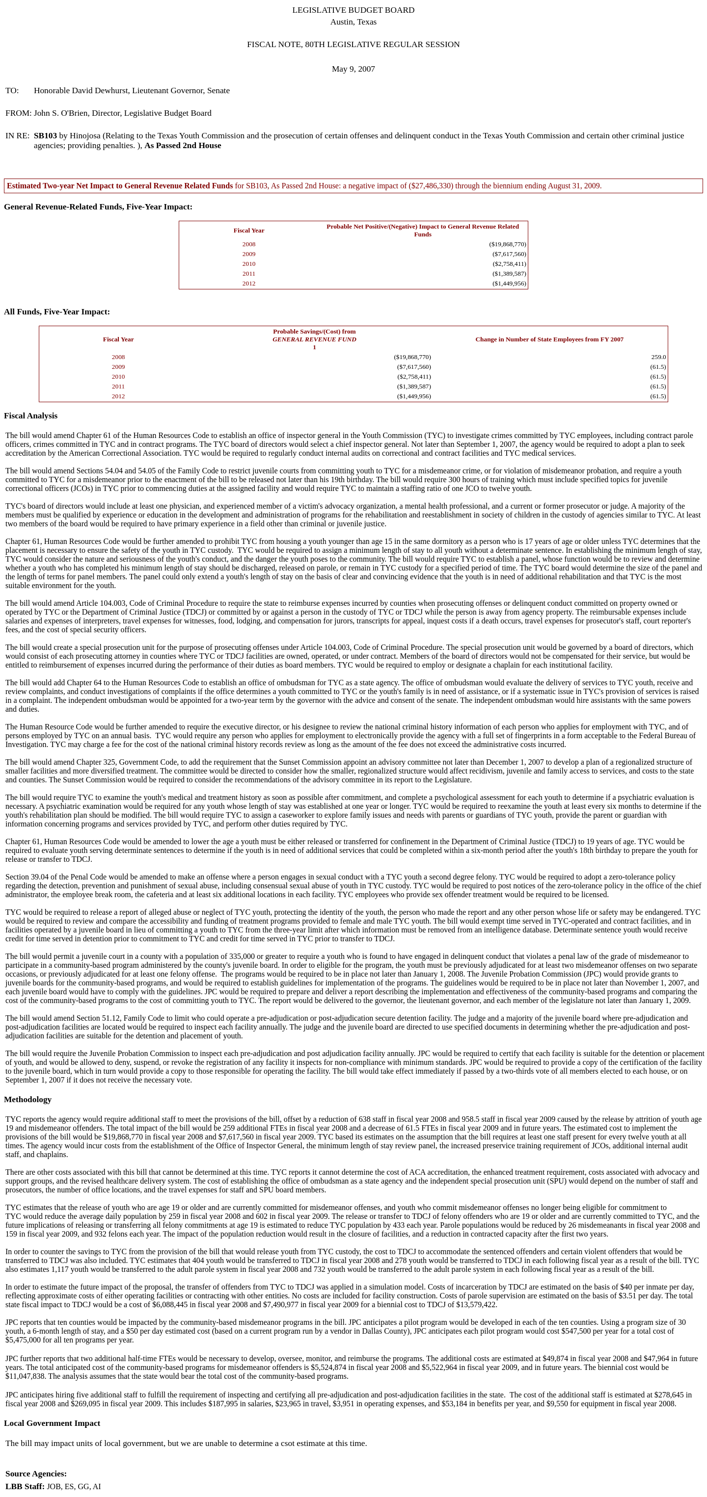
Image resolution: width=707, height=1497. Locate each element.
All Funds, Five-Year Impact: (57, 311)
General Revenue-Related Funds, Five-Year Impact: (98, 206)
